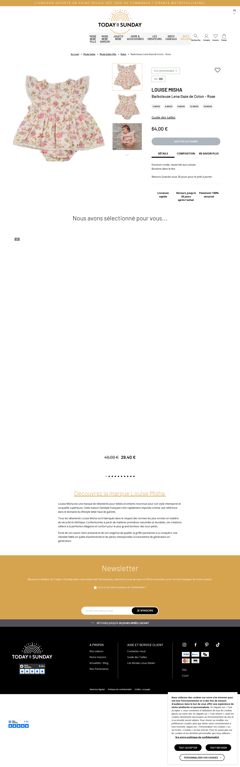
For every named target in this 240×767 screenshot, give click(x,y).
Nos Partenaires (99, 741)
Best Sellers (168, 41)
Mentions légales (97, 762)
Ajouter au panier (186, 141)
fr (234, 12)
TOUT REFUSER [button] (218, 747)
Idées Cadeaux (145, 41)
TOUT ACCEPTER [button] (188, 747)
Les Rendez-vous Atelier (141, 736)
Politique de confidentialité (120, 762)
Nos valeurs (96, 724)
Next (127, 155)
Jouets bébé (71, 41)
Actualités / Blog (98, 736)
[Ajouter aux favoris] (217, 70)
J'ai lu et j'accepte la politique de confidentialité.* (122, 660)
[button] (196, 37)
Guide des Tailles (137, 730)
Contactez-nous (136, 724)
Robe (123, 54)
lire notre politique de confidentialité (197, 737)
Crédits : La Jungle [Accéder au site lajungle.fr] (142, 762)
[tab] (163, 154)
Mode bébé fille (22, 41)
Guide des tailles (163, 117)
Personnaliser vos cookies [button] (201, 757)
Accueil (75, 54)
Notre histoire (97, 730)
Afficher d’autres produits (119, 546)
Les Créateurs (123, 41)
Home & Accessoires (96, 41)
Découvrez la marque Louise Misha (120, 566)
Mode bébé (89, 54)
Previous (127, 60)
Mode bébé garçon (47, 41)
